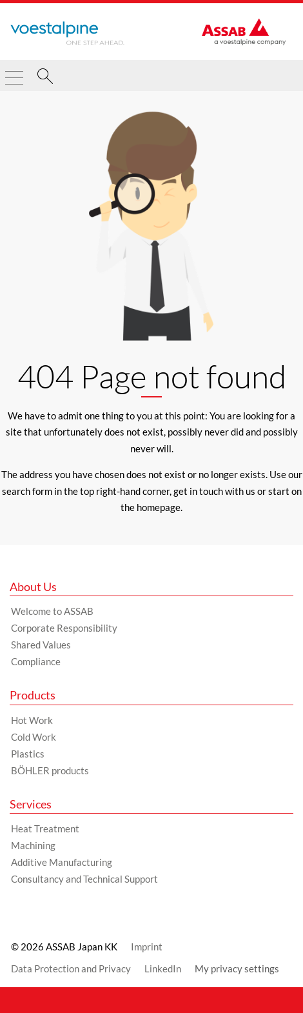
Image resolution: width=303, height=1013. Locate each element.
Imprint (146, 946)
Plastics (27, 753)
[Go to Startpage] (67, 33)
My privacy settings (237, 968)
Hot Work (32, 720)
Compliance (36, 661)
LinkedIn (162, 968)
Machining (33, 845)
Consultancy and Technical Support (84, 879)
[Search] (45, 78)
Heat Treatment (45, 828)
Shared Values (41, 644)
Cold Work (33, 737)
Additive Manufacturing (61, 862)
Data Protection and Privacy (71, 968)
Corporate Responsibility (64, 628)
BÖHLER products (50, 770)
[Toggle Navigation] (14, 72)
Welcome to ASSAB (52, 611)
